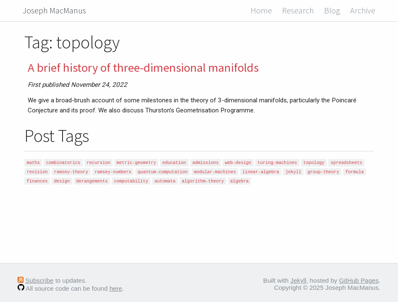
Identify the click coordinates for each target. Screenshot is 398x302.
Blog (332, 10)
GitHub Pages (359, 280)
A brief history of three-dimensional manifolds (143, 67)
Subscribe (39, 280)
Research (298, 10)
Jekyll (298, 280)
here (116, 288)
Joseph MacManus (54, 10)
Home (261, 10)
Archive (362, 10)
